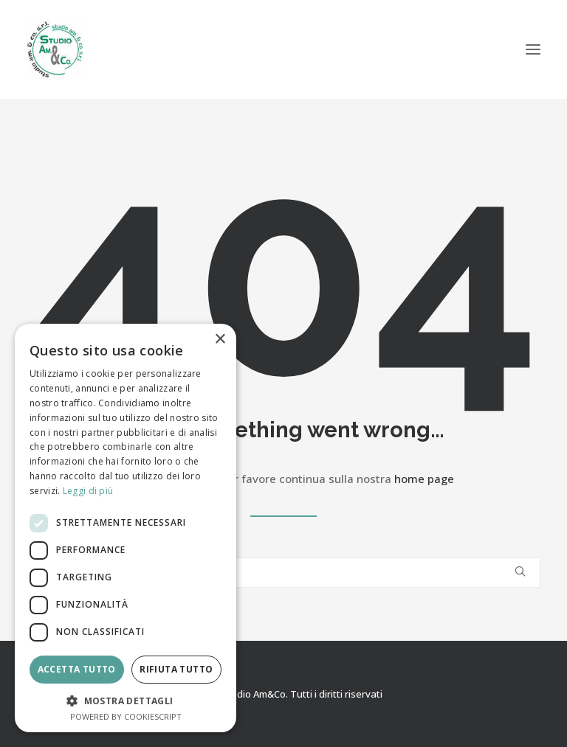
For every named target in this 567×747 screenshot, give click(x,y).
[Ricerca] (283, 572)
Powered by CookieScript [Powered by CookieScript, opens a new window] (126, 716)
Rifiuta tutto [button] (176, 669)
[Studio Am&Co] (55, 49)
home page (424, 478)
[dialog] (125, 528)
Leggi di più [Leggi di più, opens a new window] (88, 490)
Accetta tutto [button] (77, 669)
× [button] (219, 339)
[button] (533, 49)
